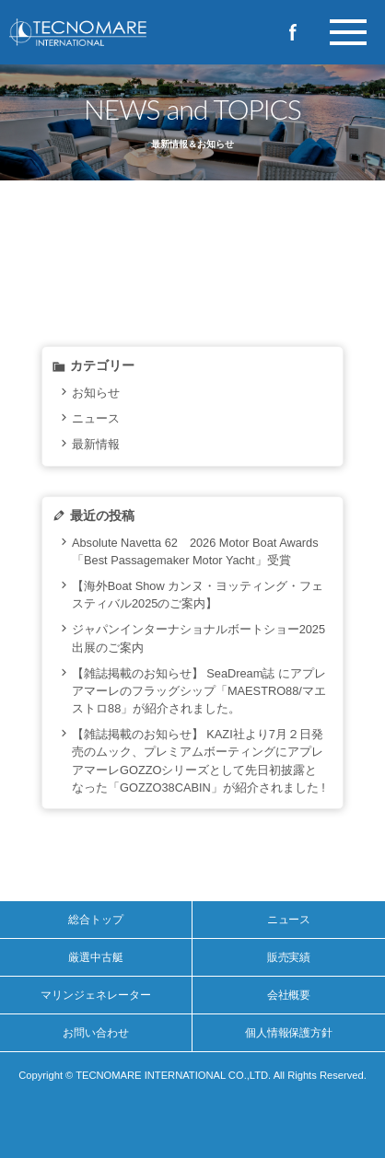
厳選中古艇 (95, 957)
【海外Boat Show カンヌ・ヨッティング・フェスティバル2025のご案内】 (197, 594)
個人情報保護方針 (289, 1032)
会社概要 (289, 995)
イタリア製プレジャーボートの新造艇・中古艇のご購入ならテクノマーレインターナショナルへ (110, 32)
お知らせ (96, 393)
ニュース (96, 418)
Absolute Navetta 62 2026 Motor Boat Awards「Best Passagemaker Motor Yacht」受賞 (195, 551)
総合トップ (95, 919)
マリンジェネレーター (96, 995)
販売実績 (289, 957)
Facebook (292, 32)
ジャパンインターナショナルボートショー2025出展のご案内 (198, 638)
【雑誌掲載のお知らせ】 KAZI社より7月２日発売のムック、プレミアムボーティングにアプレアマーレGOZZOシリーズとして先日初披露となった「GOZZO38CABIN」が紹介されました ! (198, 760)
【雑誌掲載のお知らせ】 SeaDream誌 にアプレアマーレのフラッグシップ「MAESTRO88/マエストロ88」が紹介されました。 (199, 690)
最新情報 (96, 444)
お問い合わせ (96, 1032)
